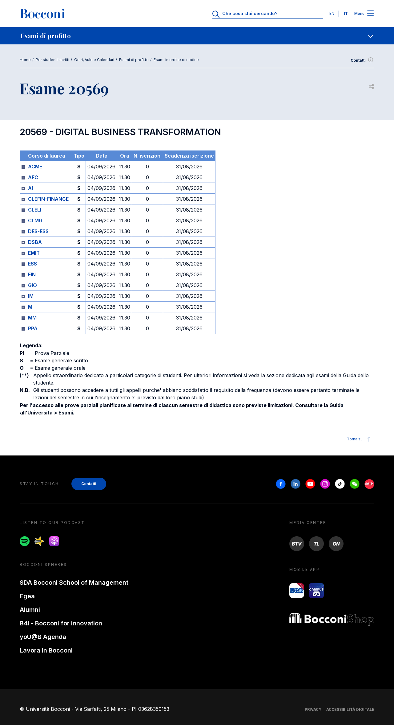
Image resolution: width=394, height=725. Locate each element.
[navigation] (197, 35)
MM (32, 318)
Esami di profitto (134, 59)
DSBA (35, 242)
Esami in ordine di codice (176, 59)
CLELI (34, 210)
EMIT (34, 253)
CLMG (35, 220)
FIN (32, 274)
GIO (32, 285)
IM (31, 296)
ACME (35, 166)
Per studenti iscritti (52, 59)
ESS (32, 264)
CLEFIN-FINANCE (48, 199)
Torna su (359, 439)
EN (331, 13)
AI (30, 188)
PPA (33, 328)
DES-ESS (38, 231)
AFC (33, 177)
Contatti (362, 60)
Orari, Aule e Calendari (94, 59)
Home (25, 59)
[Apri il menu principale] (370, 13)
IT (346, 13)
